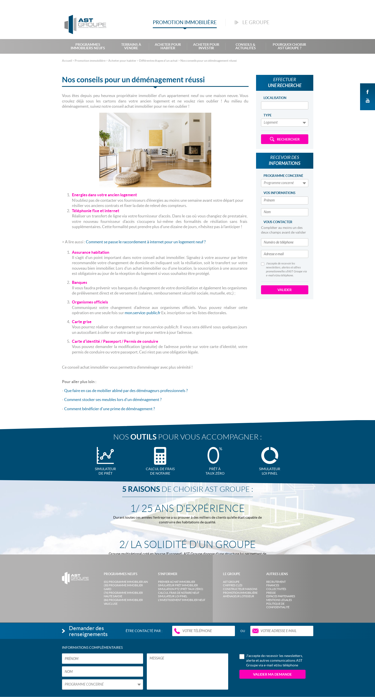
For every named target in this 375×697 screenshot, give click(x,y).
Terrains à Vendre (131, 46)
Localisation (275, 98)
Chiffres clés (232, 585)
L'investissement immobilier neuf (181, 599)
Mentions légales (279, 599)
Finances (272, 585)
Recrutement (276, 581)
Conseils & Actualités (245, 46)
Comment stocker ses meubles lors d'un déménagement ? (113, 399)
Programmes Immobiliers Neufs (88, 46)
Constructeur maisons (240, 589)
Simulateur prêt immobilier (178, 585)
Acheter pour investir (206, 46)
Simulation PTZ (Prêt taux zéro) (180, 589)
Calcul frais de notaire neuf (178, 592)
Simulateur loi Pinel (172, 596)
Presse (271, 592)
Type (267, 115)
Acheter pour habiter (168, 46)
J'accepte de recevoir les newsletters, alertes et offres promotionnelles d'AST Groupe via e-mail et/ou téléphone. (284, 269)
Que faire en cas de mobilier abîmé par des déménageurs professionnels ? (126, 390)
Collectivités (276, 589)
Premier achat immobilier (176, 581)
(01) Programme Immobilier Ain (126, 581)
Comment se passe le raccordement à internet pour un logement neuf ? (146, 242)
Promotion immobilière (240, 592)
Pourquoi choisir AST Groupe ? (289, 46)
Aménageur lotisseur (238, 596)
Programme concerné (283, 176)
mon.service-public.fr (142, 312)
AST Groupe (231, 581)
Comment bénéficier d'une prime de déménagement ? (110, 408)
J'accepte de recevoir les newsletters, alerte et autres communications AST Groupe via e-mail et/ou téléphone (271, 660)
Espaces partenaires (280, 596)
